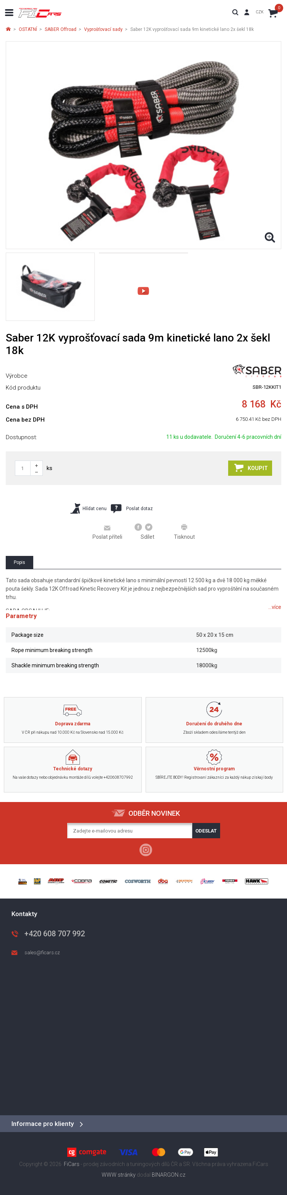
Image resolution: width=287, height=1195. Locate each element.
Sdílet (145, 531)
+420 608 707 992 (54, 933)
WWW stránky (119, 1175)
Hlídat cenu (88, 508)
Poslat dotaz (132, 508)
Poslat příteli (107, 531)
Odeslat (206, 831)
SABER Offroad (60, 29)
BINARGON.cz (168, 1175)
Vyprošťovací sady (103, 29)
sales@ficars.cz (42, 952)
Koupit (251, 468)
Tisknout (184, 531)
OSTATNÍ (28, 29)
